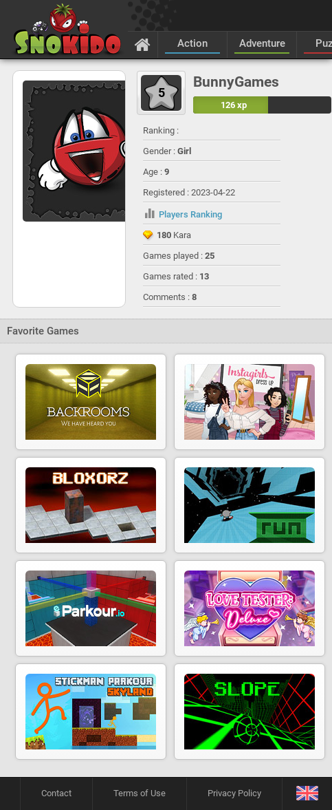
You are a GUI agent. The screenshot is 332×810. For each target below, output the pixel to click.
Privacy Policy (234, 793)
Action (192, 43)
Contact (56, 793)
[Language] (307, 794)
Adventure (262, 43)
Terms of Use (139, 793)
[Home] (143, 44)
